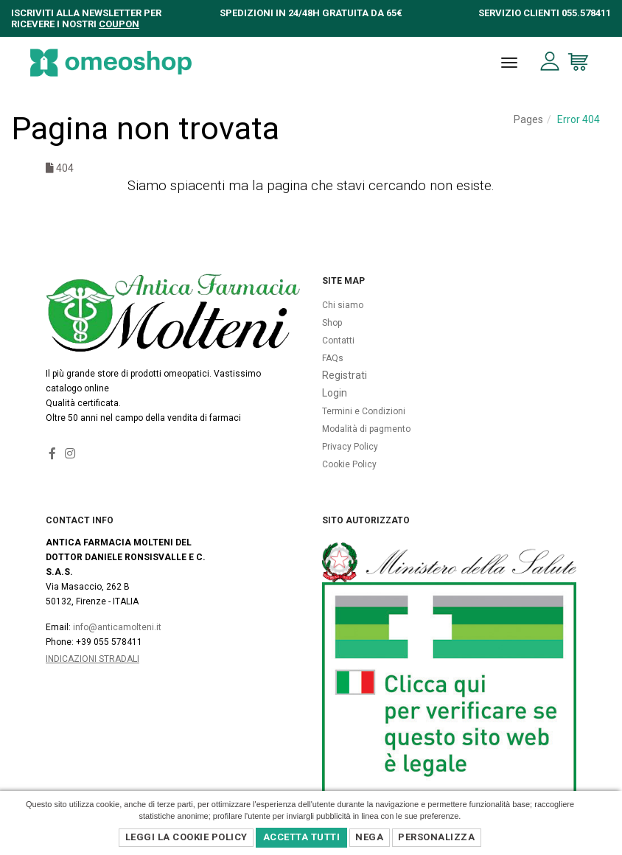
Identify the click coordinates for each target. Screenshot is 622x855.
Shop (332, 323)
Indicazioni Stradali (92, 659)
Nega (369, 836)
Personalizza (436, 836)
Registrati (344, 375)
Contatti (338, 340)
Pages (528, 119)
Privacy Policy (350, 447)
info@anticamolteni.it (117, 627)
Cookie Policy (349, 464)
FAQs (332, 358)
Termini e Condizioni (363, 411)
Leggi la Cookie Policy (186, 836)
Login (334, 393)
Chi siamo (342, 305)
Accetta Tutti (301, 836)
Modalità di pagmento (366, 429)
